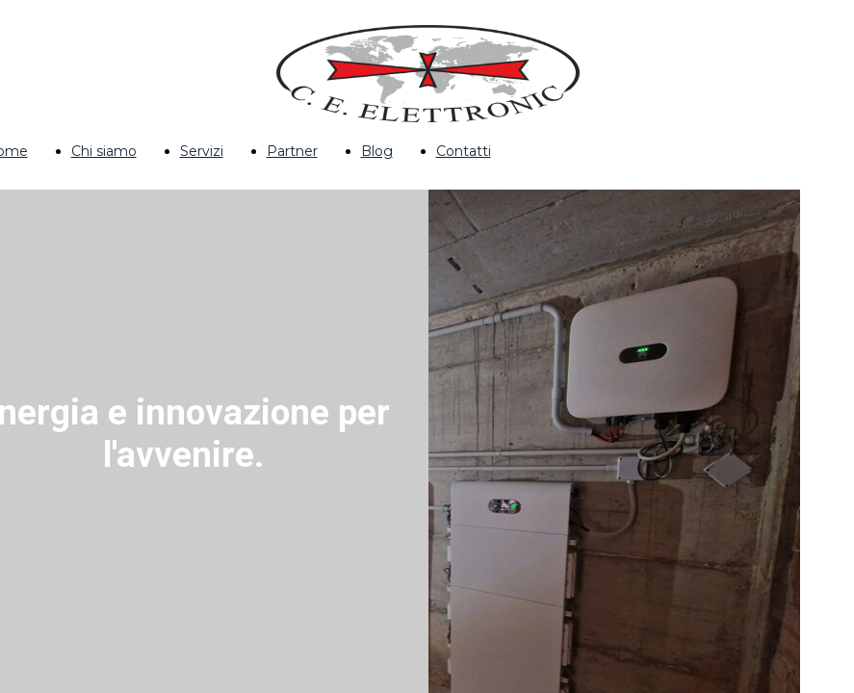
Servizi (201, 151)
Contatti (463, 151)
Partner (292, 151)
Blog (377, 151)
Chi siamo (104, 151)
